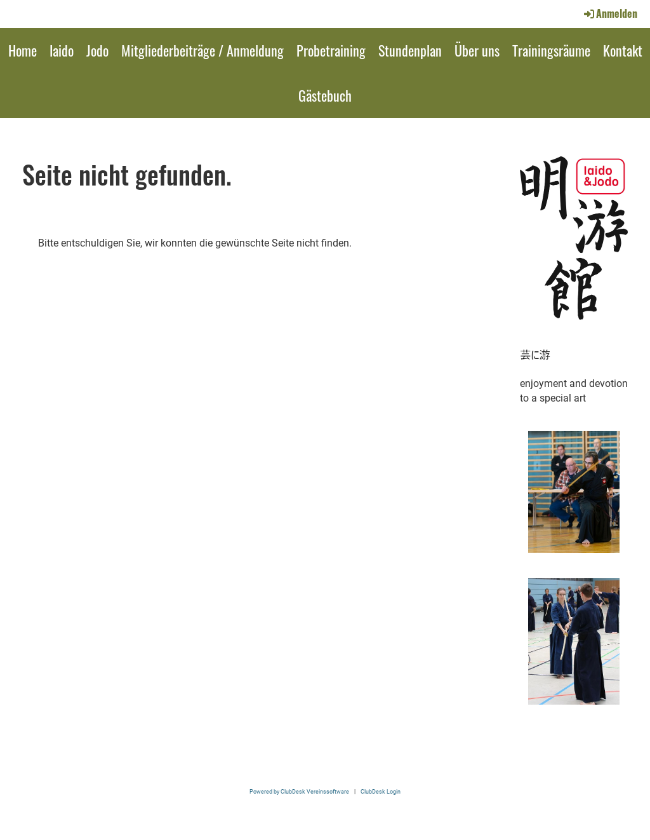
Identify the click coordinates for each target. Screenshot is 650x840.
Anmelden (609, 13)
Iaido (62, 50)
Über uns (477, 50)
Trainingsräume (551, 50)
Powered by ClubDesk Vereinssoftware (299, 791)
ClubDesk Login (381, 791)
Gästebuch (325, 95)
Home (22, 50)
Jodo (97, 50)
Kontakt (622, 50)
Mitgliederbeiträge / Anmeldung (202, 50)
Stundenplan (410, 50)
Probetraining (331, 50)
